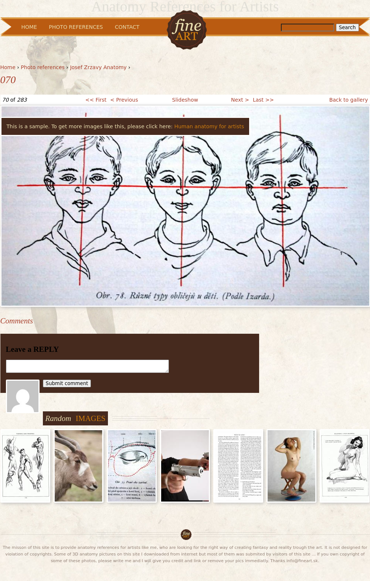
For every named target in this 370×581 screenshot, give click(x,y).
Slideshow (185, 100)
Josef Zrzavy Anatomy (98, 67)
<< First (95, 100)
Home (8, 67)
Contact (127, 27)
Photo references (43, 67)
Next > (240, 100)
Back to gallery (348, 100)
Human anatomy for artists (209, 126)
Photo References (76, 27)
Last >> (263, 100)
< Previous (124, 100)
